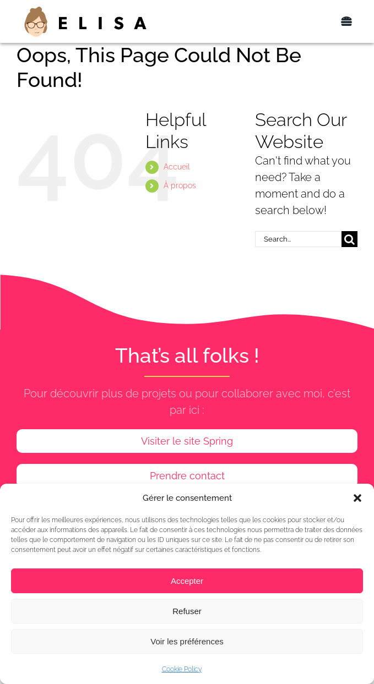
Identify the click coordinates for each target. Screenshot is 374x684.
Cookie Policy (182, 669)
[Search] (349, 239)
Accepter (187, 580)
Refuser (187, 611)
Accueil (177, 166)
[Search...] (298, 239)
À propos (180, 185)
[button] (357, 498)
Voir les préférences (187, 641)
